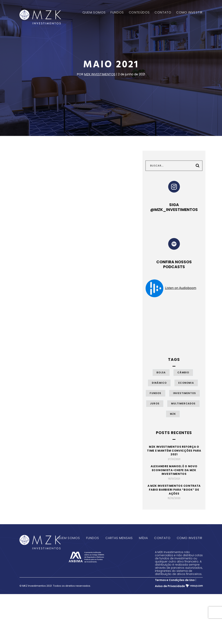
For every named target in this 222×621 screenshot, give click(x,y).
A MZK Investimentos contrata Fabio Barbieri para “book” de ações (174, 489)
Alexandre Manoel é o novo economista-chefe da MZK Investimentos (174, 470)
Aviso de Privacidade (170, 586)
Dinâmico (159, 382)
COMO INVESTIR (189, 12)
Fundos (155, 393)
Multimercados (183, 403)
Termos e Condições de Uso (175, 580)
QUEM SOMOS (94, 12)
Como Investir (189, 538)
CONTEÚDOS (139, 12)
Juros (154, 403)
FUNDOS (117, 12)
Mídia (143, 538)
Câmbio (183, 372)
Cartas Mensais (119, 538)
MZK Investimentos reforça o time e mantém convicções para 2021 (174, 450)
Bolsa (161, 372)
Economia (186, 382)
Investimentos (184, 393)
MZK (173, 413)
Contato (162, 538)
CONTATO (163, 12)
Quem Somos (68, 538)
